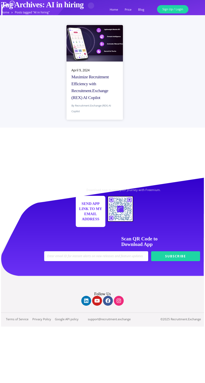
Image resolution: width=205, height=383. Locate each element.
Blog (141, 9)
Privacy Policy (41, 319)
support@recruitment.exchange (109, 319)
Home (114, 9)
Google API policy (67, 319)
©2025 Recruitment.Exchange (180, 319)
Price (128, 9)
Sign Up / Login (172, 9)
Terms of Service (17, 319)
